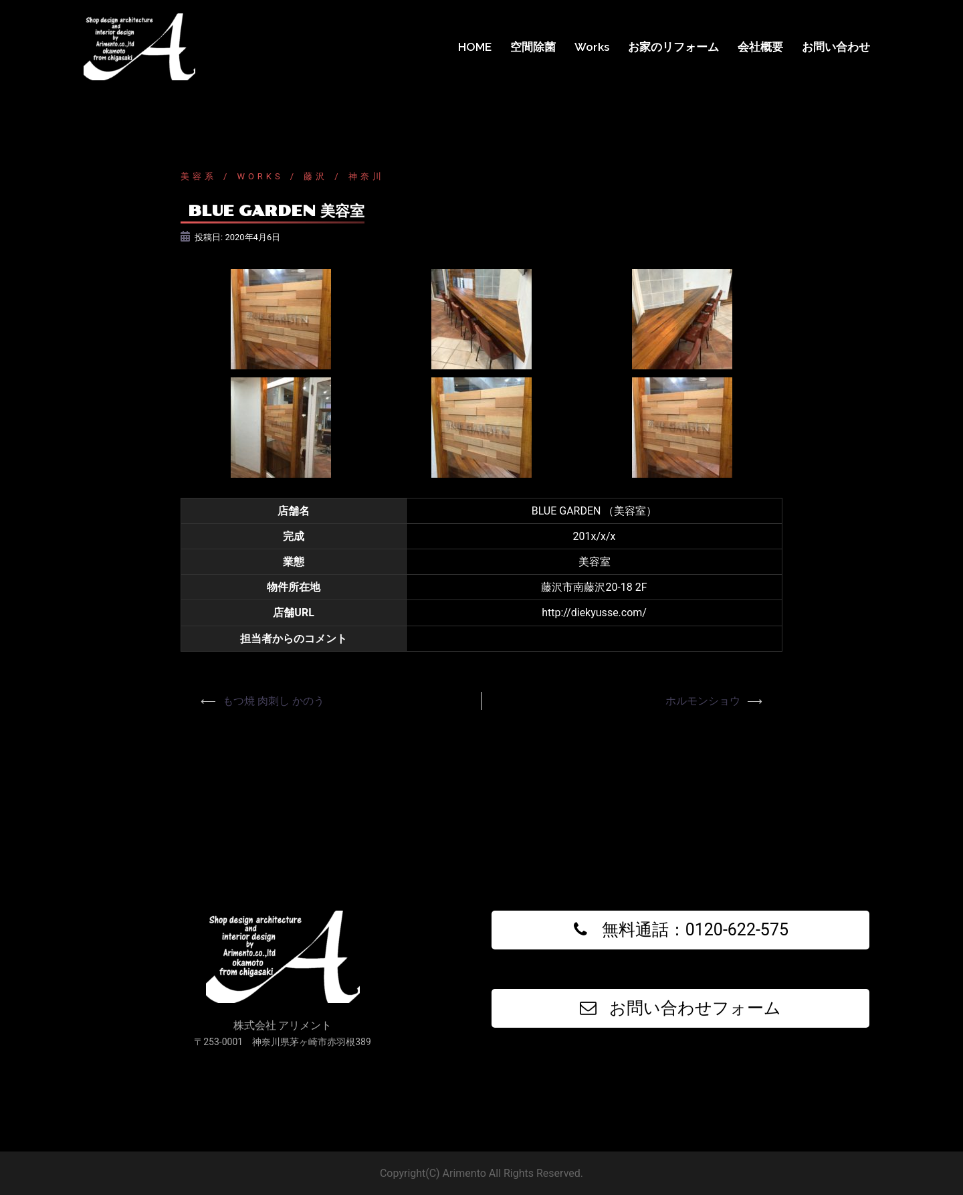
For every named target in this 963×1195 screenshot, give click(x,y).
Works (591, 47)
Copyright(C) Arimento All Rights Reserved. (481, 1173)
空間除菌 (533, 47)
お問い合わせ (836, 47)
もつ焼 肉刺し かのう (273, 701)
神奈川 (366, 176)
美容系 (199, 176)
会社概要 (760, 47)
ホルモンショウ (702, 701)
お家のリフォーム (673, 47)
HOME (475, 47)
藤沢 (316, 176)
